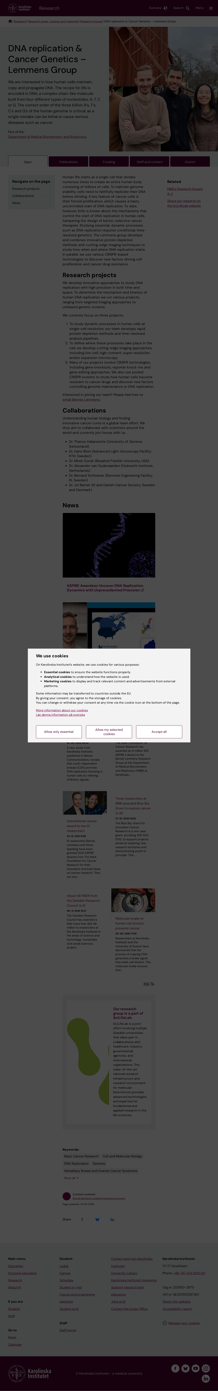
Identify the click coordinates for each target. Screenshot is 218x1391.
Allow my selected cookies (109, 732)
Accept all (159, 732)
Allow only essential (59, 732)
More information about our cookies (62, 710)
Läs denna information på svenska (60, 715)
